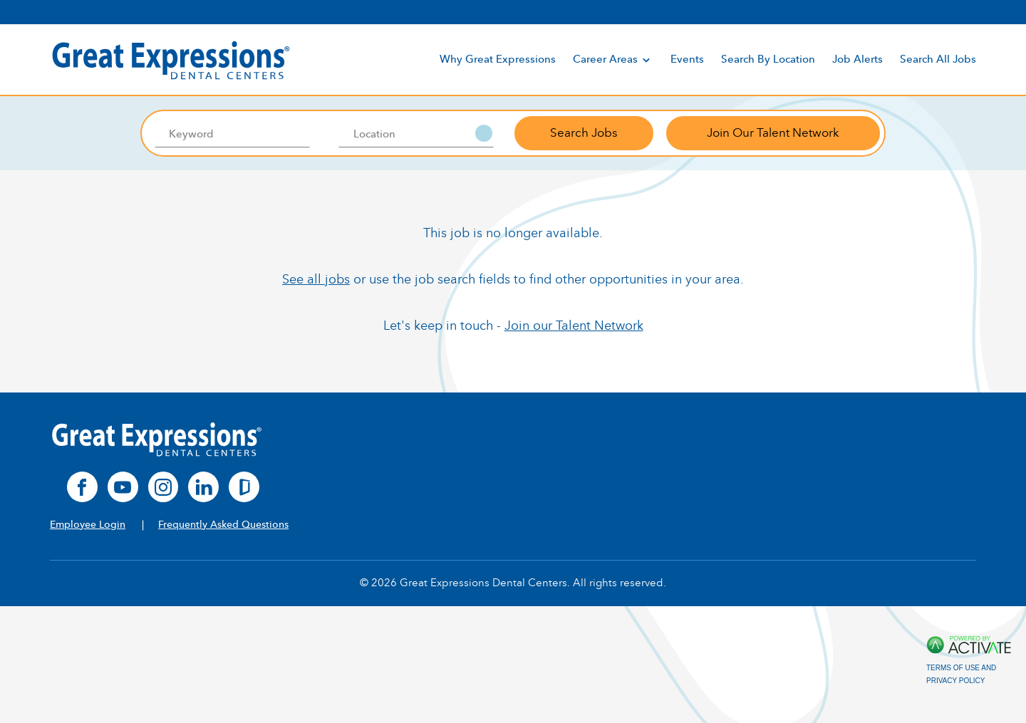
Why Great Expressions (498, 59)
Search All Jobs (938, 59)
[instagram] (163, 487)
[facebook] (82, 487)
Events (687, 59)
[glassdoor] (244, 487)
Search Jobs (584, 132)
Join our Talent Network (573, 325)
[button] (483, 133)
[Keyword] (232, 133)
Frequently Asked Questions (223, 525)
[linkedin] (203, 487)
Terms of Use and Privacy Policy (961, 674)
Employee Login (87, 525)
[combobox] (416, 133)
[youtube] (123, 487)
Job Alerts (857, 59)
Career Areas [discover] (613, 60)
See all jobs (316, 279)
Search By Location (768, 59)
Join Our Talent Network (773, 132)
